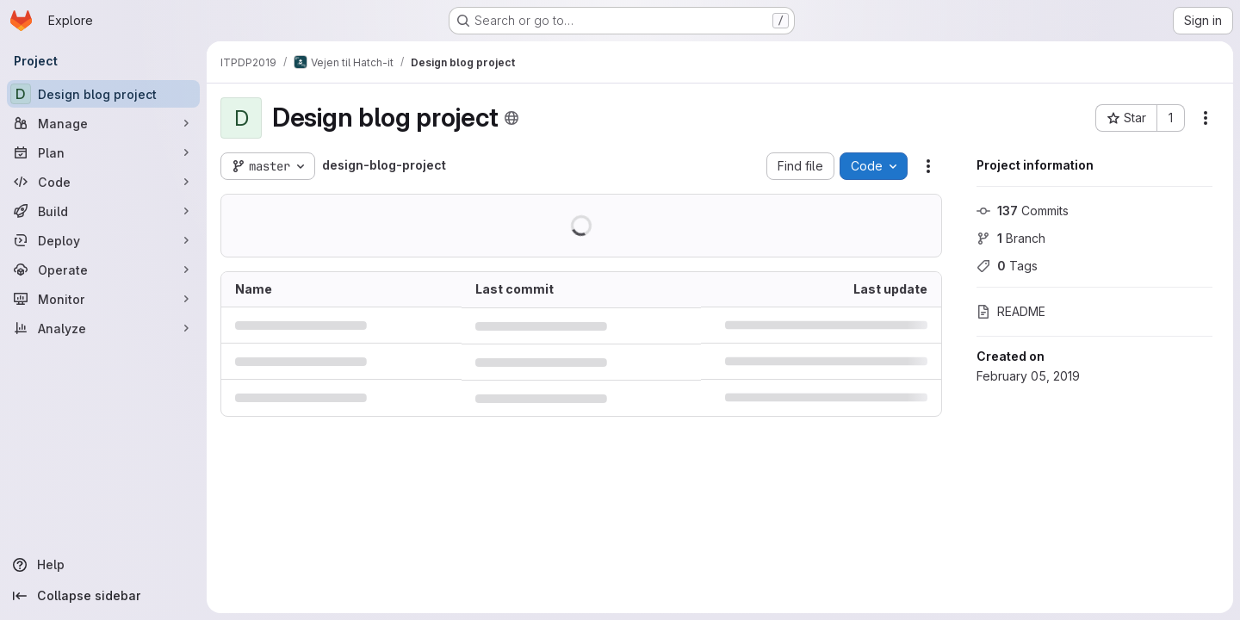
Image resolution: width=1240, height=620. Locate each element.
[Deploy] (103, 240)
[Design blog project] (103, 94)
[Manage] (103, 123)
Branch (1010, 238)
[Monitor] (103, 299)
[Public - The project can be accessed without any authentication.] (511, 118)
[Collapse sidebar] (103, 596)
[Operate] (103, 269)
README (1010, 311)
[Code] (103, 181)
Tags (1007, 265)
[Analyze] (103, 328)
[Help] (103, 565)
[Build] (103, 211)
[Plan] (103, 152)
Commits (1022, 210)
